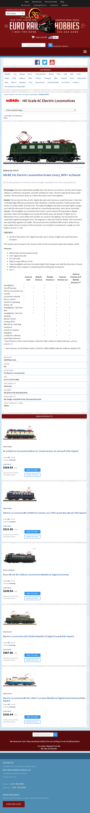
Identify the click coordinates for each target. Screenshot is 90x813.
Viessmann (39, 82)
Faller (7, 78)
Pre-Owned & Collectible (15, 86)
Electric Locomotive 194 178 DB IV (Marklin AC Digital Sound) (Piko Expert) (38, 636)
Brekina (23, 82)
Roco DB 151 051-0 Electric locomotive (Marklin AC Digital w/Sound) (36, 574)
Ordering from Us (40, 5)
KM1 (72, 74)
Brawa (22, 74)
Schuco (76, 82)
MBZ (56, 78)
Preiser (64, 78)
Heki (6, 82)
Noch (72, 78)
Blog (62, 2)
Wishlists (65, 5)
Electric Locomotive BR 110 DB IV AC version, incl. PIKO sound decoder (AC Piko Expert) (44, 512)
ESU (30, 82)
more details (32, 475)
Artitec (38, 78)
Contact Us (54, 5)
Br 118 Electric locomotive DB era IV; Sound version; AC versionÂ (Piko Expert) (40, 451)
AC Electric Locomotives (30, 94)
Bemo (51, 74)
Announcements (51, 2)
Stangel (47, 78)
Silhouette (82, 78)
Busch (13, 82)
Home (6, 94)
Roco (30, 74)
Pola (14, 78)
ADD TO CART (32, 470)
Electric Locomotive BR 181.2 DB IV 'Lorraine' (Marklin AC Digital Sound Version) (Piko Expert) (44, 699)
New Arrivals (36, 2)
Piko (59, 74)
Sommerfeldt (53, 82)
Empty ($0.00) (41, 37)
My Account (25, 5)
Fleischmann (40, 74)
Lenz (79, 74)
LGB (65, 74)
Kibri (30, 78)
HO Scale (19, 94)
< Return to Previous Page (12, 117)
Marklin (7, 74)
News (27, 2)
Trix (15, 74)
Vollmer (22, 78)
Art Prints (66, 82)
